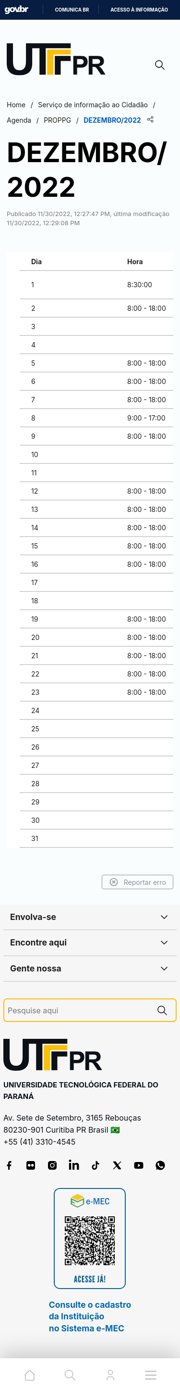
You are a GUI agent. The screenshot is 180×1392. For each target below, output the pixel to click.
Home (16, 105)
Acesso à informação (139, 10)
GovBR (16, 9)
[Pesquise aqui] (78, 1011)
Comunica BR (72, 10)
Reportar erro (137, 882)
